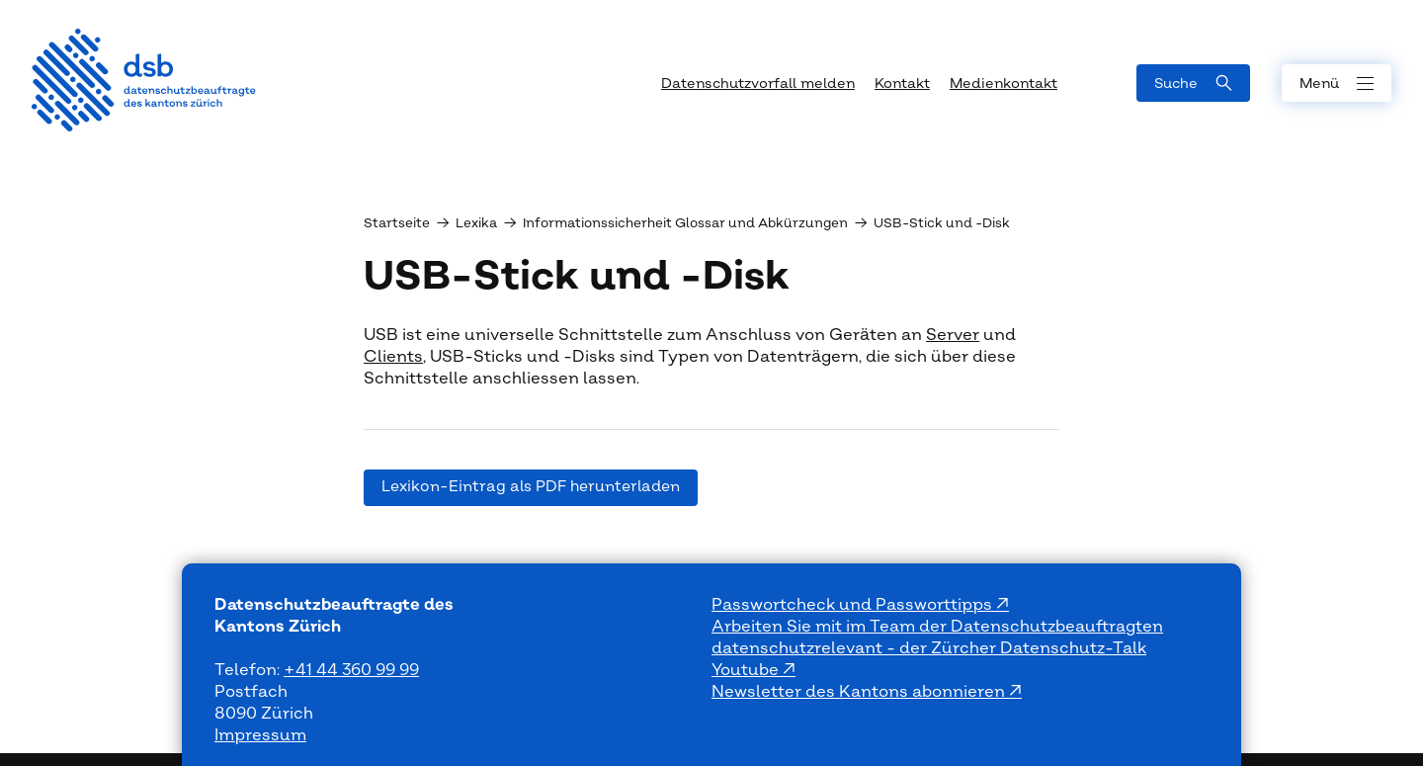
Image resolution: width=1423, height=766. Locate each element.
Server (952, 335)
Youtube (747, 670)
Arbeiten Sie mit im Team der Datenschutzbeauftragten (937, 627)
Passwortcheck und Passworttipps (854, 605)
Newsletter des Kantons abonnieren (860, 692)
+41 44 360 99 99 (351, 670)
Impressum (260, 735)
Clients (393, 357)
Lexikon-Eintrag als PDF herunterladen (530, 486)
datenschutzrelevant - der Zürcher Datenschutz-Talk (929, 648)
